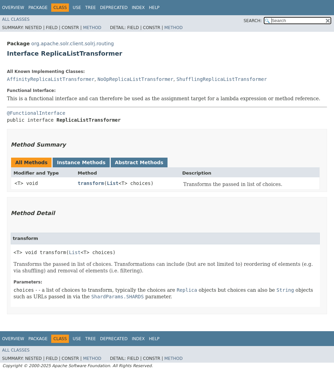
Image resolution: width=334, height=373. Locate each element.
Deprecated (114, 7)
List (113, 183)
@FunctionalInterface (36, 113)
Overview (13, 7)
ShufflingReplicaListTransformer (222, 79)
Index (138, 7)
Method (92, 27)
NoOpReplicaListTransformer (135, 79)
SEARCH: (253, 20)
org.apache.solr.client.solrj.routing (72, 43)
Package (37, 7)
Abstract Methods (139, 162)
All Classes (15, 19)
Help (154, 7)
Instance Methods (81, 162)
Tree (90, 7)
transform (91, 183)
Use (77, 7)
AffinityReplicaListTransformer (50, 79)
